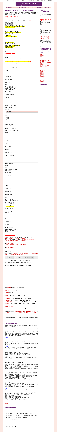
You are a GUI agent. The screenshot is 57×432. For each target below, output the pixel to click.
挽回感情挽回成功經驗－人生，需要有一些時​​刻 (24, 257)
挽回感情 (21, 254)
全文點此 (6, 403)
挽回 (41, 54)
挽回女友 (30, 253)
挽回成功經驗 (8, 300)
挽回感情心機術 (8, 301)
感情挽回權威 (15, 253)
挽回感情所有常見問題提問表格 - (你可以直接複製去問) (16, 240)
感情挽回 (8, 251)
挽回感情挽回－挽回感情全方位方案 (12, 426)
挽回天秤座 (42, 75)
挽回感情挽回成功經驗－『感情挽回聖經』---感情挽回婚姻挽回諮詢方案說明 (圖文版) (22, 415)
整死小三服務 (8, 304)
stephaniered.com (18, 251)
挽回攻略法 (7, 303)
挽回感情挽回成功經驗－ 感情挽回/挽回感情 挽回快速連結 (17, 417)
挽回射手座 (42, 77)
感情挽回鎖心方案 (9, 306)
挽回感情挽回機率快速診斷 (45, 60)
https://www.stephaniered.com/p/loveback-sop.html (15, 238)
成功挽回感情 (8, 298)
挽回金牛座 (42, 70)
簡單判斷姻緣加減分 (10, 247)
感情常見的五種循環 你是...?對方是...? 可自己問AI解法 (16, 244)
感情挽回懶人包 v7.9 (10, 243)
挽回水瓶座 (42, 80)
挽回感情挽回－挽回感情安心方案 (11, 419)
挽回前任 (35, 312)
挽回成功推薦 (42, 64)
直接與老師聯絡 (45, 38)
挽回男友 (26, 253)
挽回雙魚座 (42, 81)
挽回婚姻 (23, 253)
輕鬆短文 (11, 257)
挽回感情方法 (42, 61)
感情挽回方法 (11, 254)
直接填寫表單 (45, 36)
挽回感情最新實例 (43, 66)
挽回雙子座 (42, 71)
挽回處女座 (42, 74)
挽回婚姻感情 (12, 312)
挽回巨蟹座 (42, 72)
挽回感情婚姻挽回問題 (44, 65)
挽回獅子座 (42, 73)
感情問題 (34, 253)
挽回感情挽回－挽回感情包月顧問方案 (12, 424)
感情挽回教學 (16, 254)
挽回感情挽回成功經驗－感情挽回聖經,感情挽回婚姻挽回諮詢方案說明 (19, 413)
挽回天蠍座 (42, 76)
